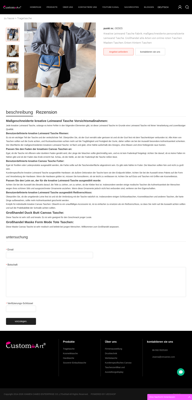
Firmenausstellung (113, 349)
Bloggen (149, 7)
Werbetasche (111, 358)
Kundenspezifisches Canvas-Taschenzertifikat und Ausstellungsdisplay (118, 363)
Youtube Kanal (110, 7)
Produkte (51, 7)
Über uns (68, 7)
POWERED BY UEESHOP (103, 394)
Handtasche (68, 358)
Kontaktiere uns (87, 7)
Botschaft (12, 264)
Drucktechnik (111, 353)
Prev (13, 23)
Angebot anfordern (118, 51)
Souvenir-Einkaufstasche (74, 363)
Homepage (35, 7)
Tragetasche (24, 18)
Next (13, 95)
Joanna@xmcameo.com (163, 357)
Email (10, 249)
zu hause (9, 18)
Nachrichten (131, 7)
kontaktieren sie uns (150, 51)
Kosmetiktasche (70, 353)
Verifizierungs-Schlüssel (19, 303)
